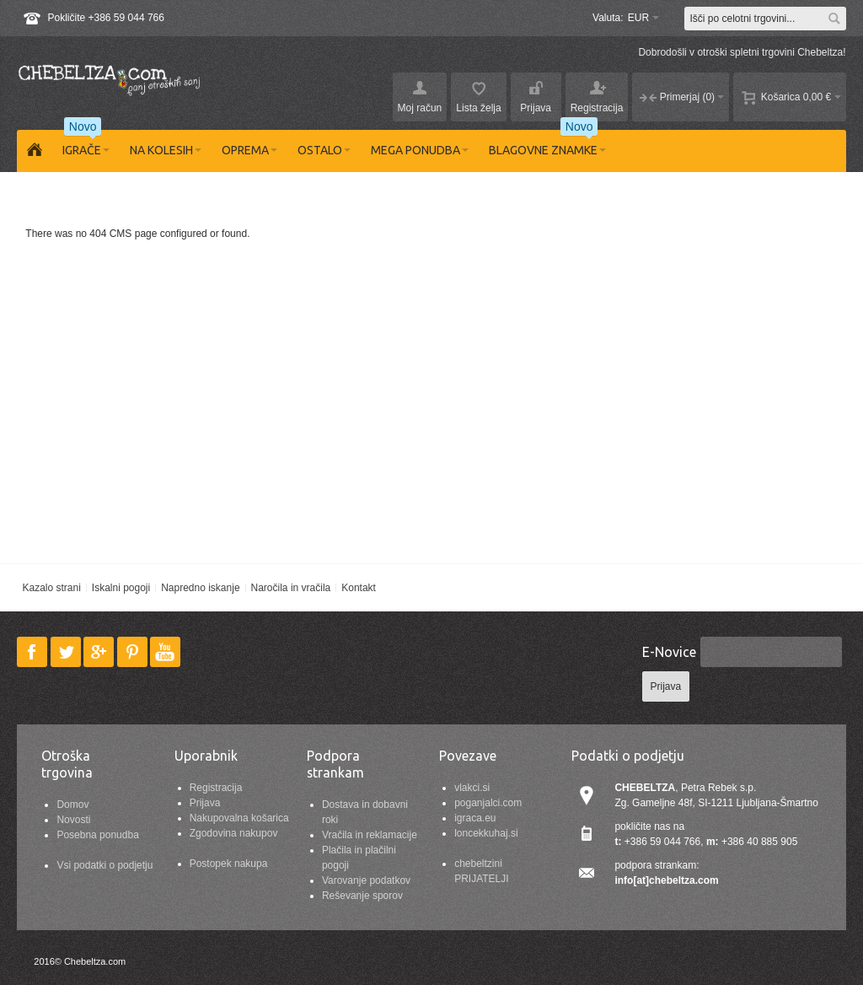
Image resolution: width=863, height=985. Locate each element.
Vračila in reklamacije (369, 835)
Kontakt (358, 588)
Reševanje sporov (362, 896)
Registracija (216, 788)
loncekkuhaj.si (485, 833)
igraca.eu (475, 818)
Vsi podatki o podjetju (104, 865)
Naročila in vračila (291, 588)
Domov (72, 804)
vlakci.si (472, 788)
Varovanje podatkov (366, 880)
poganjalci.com (488, 803)
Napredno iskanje (200, 588)
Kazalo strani (51, 588)
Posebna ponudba (97, 835)
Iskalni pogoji (121, 588)
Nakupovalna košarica (239, 818)
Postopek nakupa (229, 863)
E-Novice (669, 651)
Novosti (73, 820)
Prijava (205, 803)
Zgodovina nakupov (234, 833)
